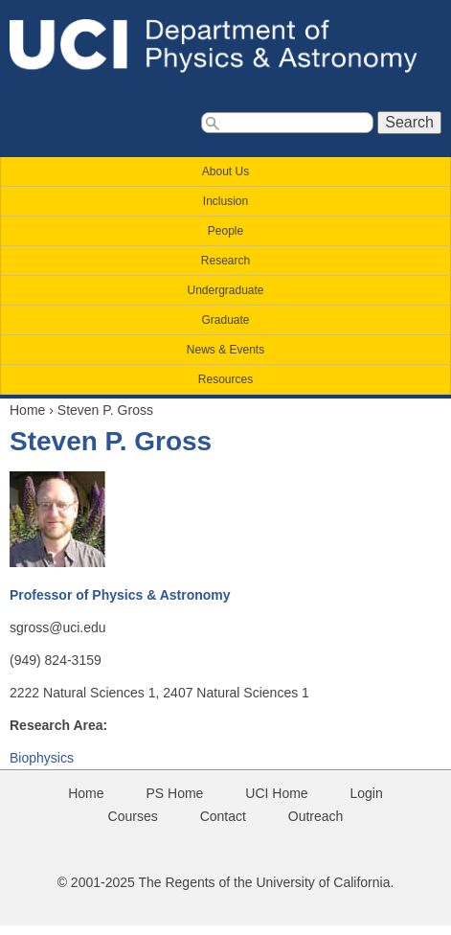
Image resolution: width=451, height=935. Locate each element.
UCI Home (276, 793)
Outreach (316, 816)
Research (225, 260)
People (225, 231)
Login (366, 793)
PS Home (174, 793)
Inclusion (225, 201)
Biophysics (42, 757)
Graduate (225, 320)
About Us (225, 171)
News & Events (225, 349)
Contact (223, 816)
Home (27, 410)
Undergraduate (225, 290)
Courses (133, 816)
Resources (225, 379)
